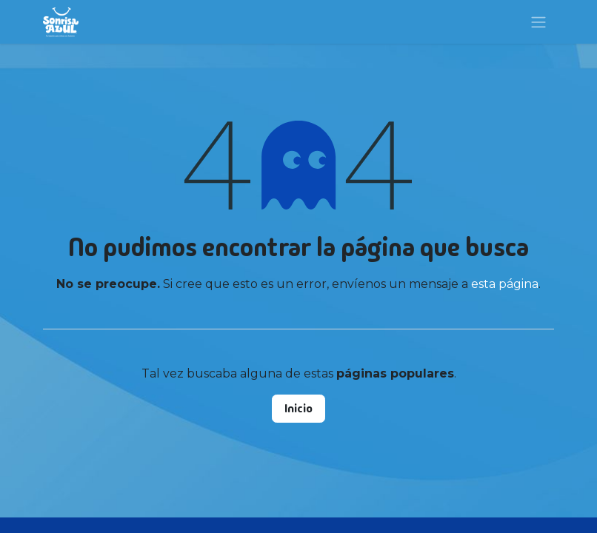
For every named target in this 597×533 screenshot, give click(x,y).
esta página (504, 284)
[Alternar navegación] (538, 22)
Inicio (298, 408)
